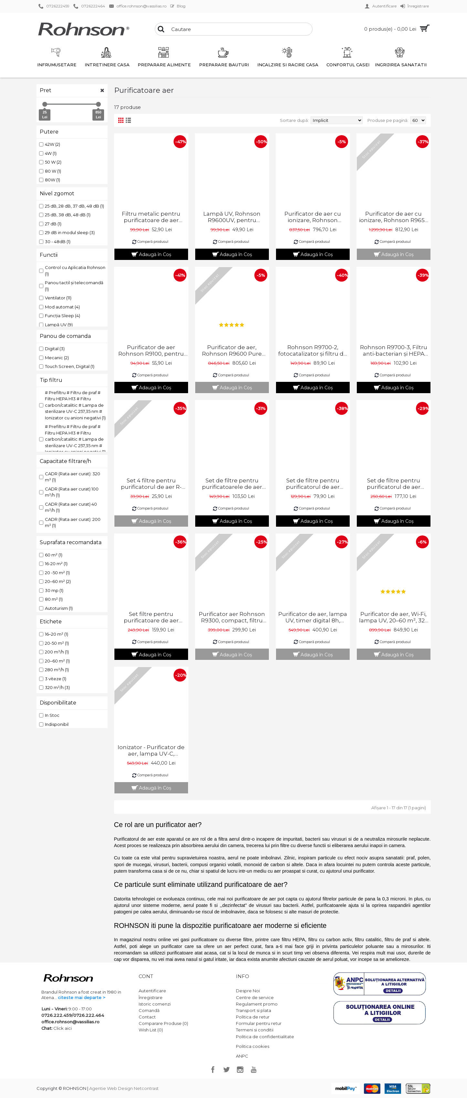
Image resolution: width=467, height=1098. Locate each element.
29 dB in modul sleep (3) (67, 232)
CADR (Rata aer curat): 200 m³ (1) (70, 522)
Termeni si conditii (254, 1029)
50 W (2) (50, 162)
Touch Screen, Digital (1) (66, 366)
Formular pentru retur (258, 1023)
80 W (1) (50, 171)
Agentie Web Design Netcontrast (124, 1088)
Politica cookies (252, 1046)
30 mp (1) (51, 590)
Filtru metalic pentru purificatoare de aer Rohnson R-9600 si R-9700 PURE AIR (151, 216)
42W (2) (49, 144)
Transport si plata (253, 1010)
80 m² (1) (51, 599)
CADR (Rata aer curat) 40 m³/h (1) (68, 507)
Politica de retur (253, 1016)
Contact (147, 1016)
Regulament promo (257, 1004)
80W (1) (49, 179)
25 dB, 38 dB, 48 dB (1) (64, 214)
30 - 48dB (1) (54, 241)
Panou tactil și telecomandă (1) (71, 286)
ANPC (242, 1056)
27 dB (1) (50, 223)
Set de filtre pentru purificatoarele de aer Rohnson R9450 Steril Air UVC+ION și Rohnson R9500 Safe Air (231, 483)
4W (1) (48, 153)
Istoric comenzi (155, 1004)
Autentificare (152, 990)
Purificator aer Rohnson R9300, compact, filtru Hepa (232, 617)
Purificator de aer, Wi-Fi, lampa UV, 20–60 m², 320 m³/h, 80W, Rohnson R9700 (393, 617)
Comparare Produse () (163, 1023)
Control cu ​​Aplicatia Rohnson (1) (72, 270)
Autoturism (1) (56, 608)
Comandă (149, 1010)
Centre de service (255, 997)
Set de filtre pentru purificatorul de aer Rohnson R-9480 (393, 483)
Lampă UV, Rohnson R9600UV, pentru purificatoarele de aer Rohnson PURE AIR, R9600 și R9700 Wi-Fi (232, 216)
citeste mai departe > (81, 997)
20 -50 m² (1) (54, 572)
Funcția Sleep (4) (59, 315)
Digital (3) (52, 348)
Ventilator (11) (55, 297)
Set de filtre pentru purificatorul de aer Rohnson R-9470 (313, 483)
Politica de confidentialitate (265, 1036)
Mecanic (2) (54, 357)
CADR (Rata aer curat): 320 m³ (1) (69, 477)
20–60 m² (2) (55, 581)
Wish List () (151, 1029)
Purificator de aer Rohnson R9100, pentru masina (151, 350)
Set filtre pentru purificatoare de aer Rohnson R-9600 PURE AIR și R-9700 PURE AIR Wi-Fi (151, 617)
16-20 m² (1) (53, 563)
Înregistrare (151, 997)
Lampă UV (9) (56, 324)
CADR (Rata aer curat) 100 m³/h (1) (69, 492)
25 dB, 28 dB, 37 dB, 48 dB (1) (71, 206)
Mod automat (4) (59, 306)
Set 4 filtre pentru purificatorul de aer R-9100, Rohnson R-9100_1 (151, 483)
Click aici (62, 1028)
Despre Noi (248, 990)
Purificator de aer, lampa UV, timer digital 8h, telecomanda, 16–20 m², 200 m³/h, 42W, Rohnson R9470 (312, 617)
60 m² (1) (50, 554)
